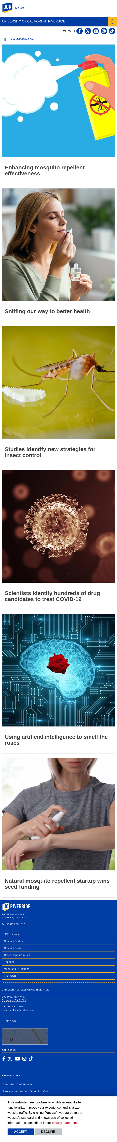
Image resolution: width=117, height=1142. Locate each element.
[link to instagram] (104, 31)
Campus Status (13, 941)
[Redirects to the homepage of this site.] (5, 39)
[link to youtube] (96, 31)
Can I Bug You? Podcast (18, 1084)
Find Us (25, 1032)
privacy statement (64, 1123)
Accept (20, 1131)
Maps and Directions (16, 969)
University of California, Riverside (33, 21)
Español (9, 962)
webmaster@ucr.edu (22, 1010)
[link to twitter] (88, 31)
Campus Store (13, 948)
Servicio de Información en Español (25, 1091)
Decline (48, 1131)
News (19, 8)
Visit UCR (10, 976)
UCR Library (11, 934)
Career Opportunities (17, 955)
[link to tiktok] (112, 31)
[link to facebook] (79, 31)
